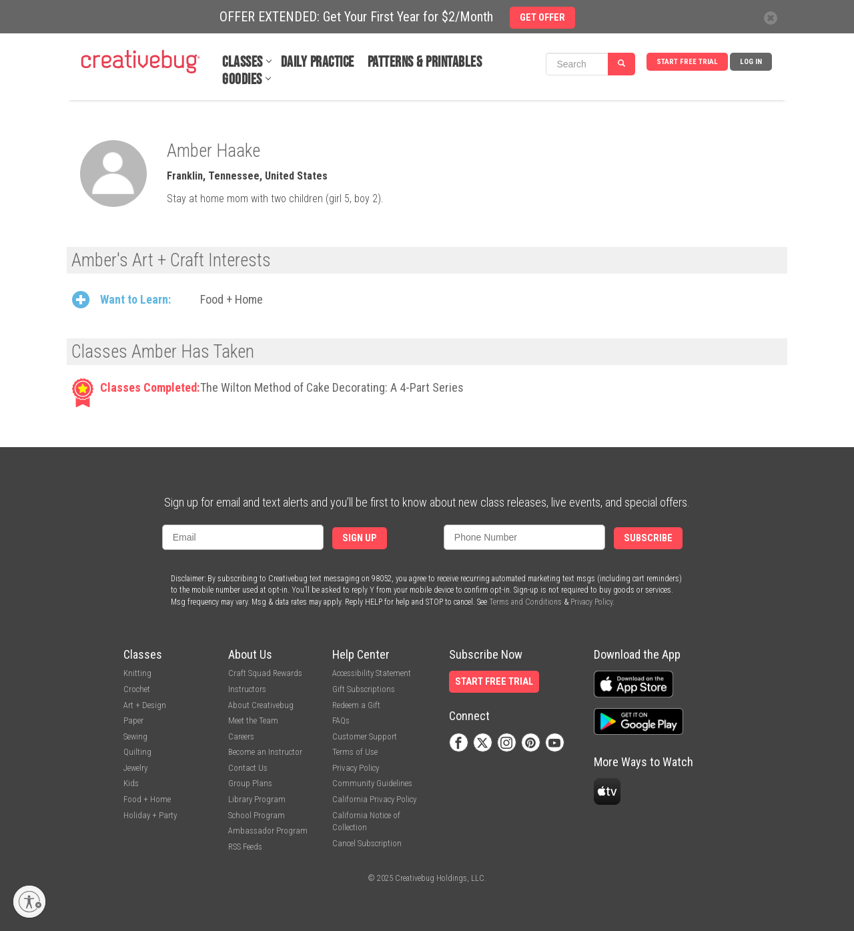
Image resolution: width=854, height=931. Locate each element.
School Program (256, 815)
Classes (242, 62)
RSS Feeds (245, 847)
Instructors (247, 689)
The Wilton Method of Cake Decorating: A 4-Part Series (332, 387)
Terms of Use (355, 752)
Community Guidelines (372, 783)
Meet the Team (253, 720)
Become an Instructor (265, 752)
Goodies (242, 80)
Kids (131, 783)
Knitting (137, 673)
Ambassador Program (268, 831)
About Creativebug (261, 705)
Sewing (135, 736)
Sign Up (359, 538)
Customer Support (364, 736)
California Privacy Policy (374, 799)
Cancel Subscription (367, 843)
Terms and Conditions (525, 602)
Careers (241, 736)
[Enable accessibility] (29, 902)
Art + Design (144, 705)
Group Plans (250, 783)
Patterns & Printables (425, 62)
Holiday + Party (150, 815)
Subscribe (648, 538)
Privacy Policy (591, 602)
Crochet (136, 689)
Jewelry (135, 768)
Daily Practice (317, 62)
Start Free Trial (687, 61)
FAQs (341, 720)
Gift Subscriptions (363, 689)
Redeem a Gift (356, 705)
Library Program (257, 799)
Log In (751, 61)
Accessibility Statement (371, 673)
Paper (133, 720)
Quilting (137, 752)
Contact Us (248, 768)
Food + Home (231, 299)
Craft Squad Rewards (265, 673)
